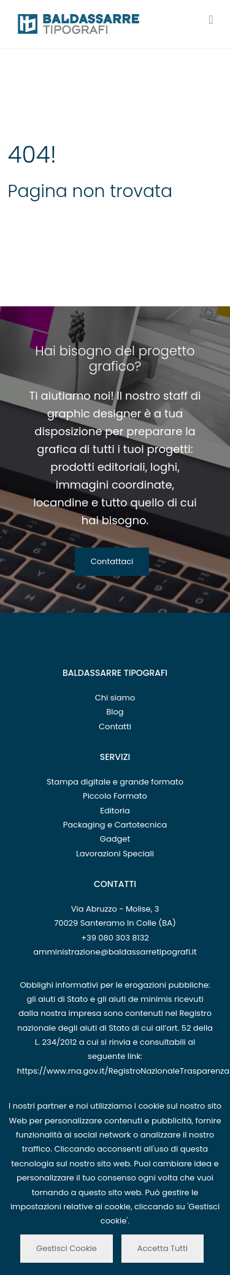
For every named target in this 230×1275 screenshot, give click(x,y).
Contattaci (112, 561)
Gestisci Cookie (66, 1248)
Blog (114, 712)
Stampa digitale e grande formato (115, 782)
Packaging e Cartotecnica (115, 825)
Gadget (115, 839)
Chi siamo (115, 697)
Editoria (115, 810)
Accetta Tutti (162, 1248)
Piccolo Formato (115, 796)
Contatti (115, 726)
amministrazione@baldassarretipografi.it (115, 952)
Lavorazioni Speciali (115, 853)
